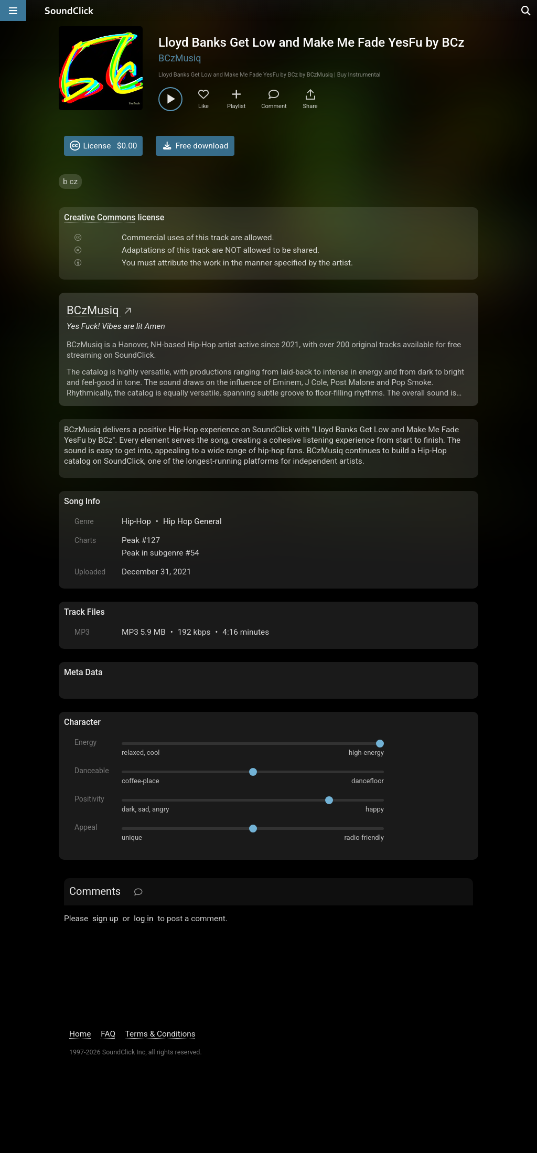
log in (143, 918)
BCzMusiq (179, 57)
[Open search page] (526, 10)
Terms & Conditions (160, 1034)
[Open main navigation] (13, 10)
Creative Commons (100, 217)
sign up (105, 918)
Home (80, 1034)
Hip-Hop (136, 521)
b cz (70, 181)
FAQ (108, 1034)
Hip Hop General (192, 521)
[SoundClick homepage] (69, 10)
